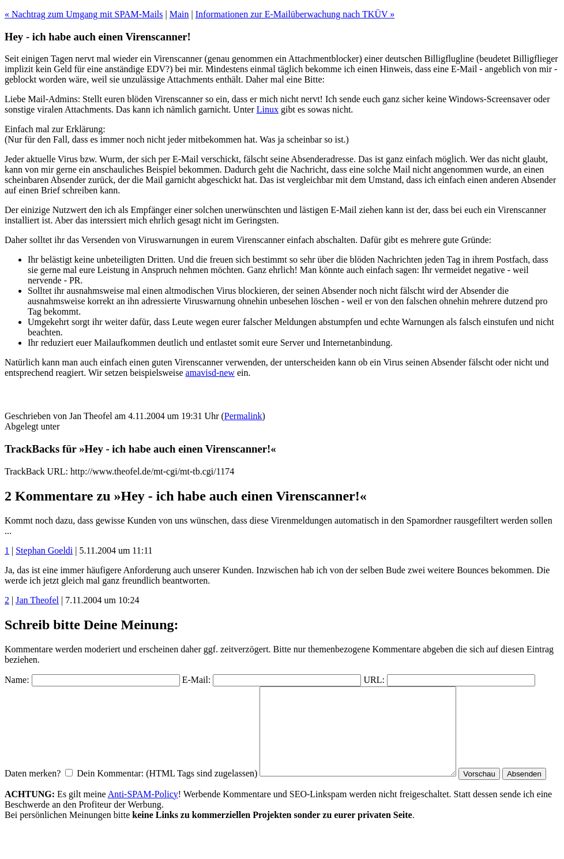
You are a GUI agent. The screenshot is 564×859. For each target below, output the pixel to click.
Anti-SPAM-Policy (143, 823)
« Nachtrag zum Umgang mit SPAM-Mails (84, 14)
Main (179, 14)
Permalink (243, 416)
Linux (268, 109)
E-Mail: (196, 680)
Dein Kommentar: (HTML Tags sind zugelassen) (167, 790)
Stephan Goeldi (44, 550)
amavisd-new (210, 373)
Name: (17, 680)
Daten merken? (33, 790)
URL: (373, 680)
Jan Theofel (37, 600)
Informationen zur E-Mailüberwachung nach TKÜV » (295, 14)
